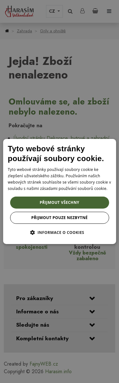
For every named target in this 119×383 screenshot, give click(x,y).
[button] (59, 232)
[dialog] (59, 191)
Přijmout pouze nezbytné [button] (59, 217)
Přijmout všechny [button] (59, 202)
